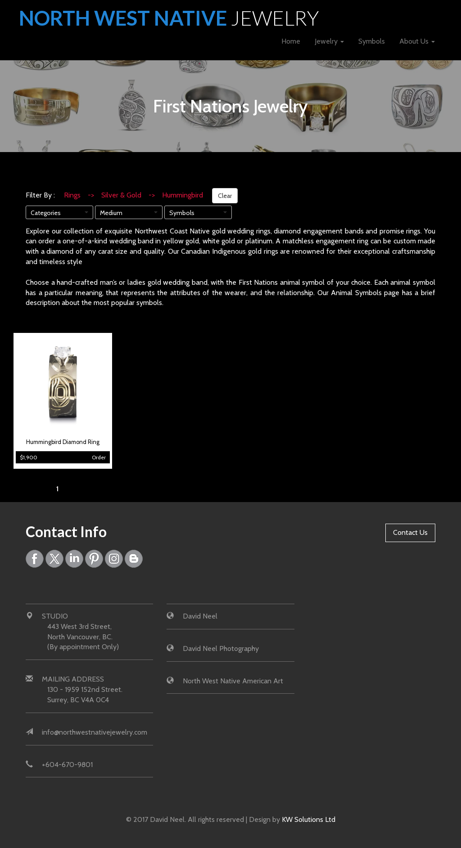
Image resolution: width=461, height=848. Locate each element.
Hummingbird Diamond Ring (62, 442)
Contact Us (410, 532)
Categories (46, 213)
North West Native (169, 18)
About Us (417, 41)
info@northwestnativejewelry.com (94, 732)
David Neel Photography (221, 648)
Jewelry (329, 41)
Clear (225, 196)
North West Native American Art (233, 681)
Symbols (371, 41)
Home (290, 41)
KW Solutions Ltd (308, 819)
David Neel (200, 616)
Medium (111, 213)
